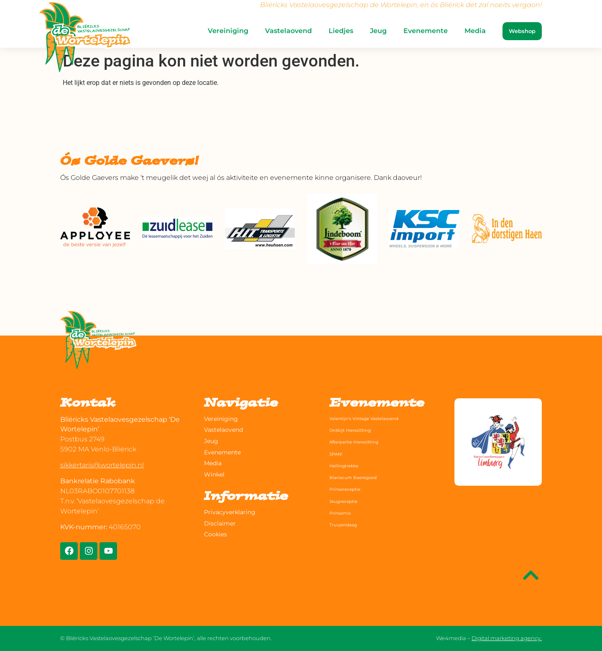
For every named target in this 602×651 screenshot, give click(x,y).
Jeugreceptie (348, 501)
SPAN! (338, 453)
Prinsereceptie (350, 488)
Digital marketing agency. (507, 638)
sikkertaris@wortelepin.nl (102, 465)
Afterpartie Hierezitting (363, 441)
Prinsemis (344, 512)
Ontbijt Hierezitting (358, 429)
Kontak (87, 404)
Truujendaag (347, 524)
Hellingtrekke (349, 465)
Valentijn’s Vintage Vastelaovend (376, 418)
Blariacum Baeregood (361, 477)
